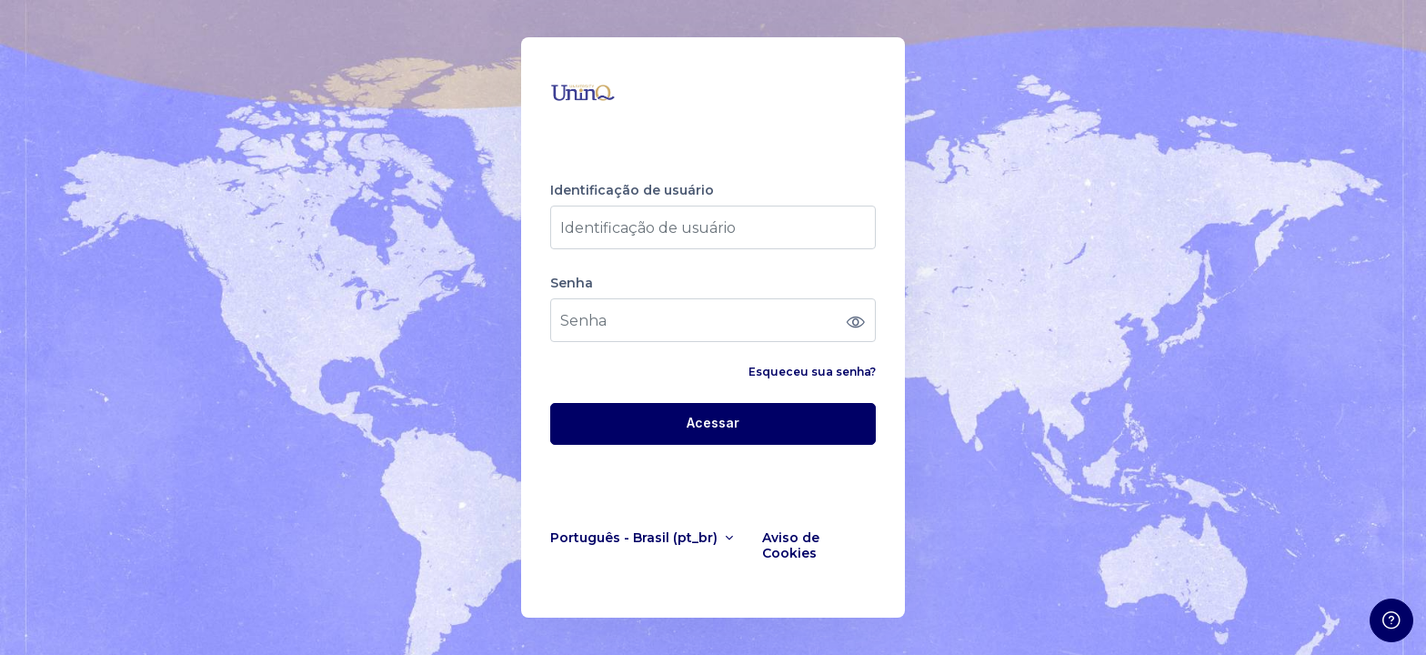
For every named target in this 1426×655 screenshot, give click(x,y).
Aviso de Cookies (790, 545)
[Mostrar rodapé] (1391, 620)
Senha (571, 283)
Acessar (713, 422)
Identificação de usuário (632, 190)
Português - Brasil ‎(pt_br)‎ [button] (635, 538)
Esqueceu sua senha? (812, 371)
